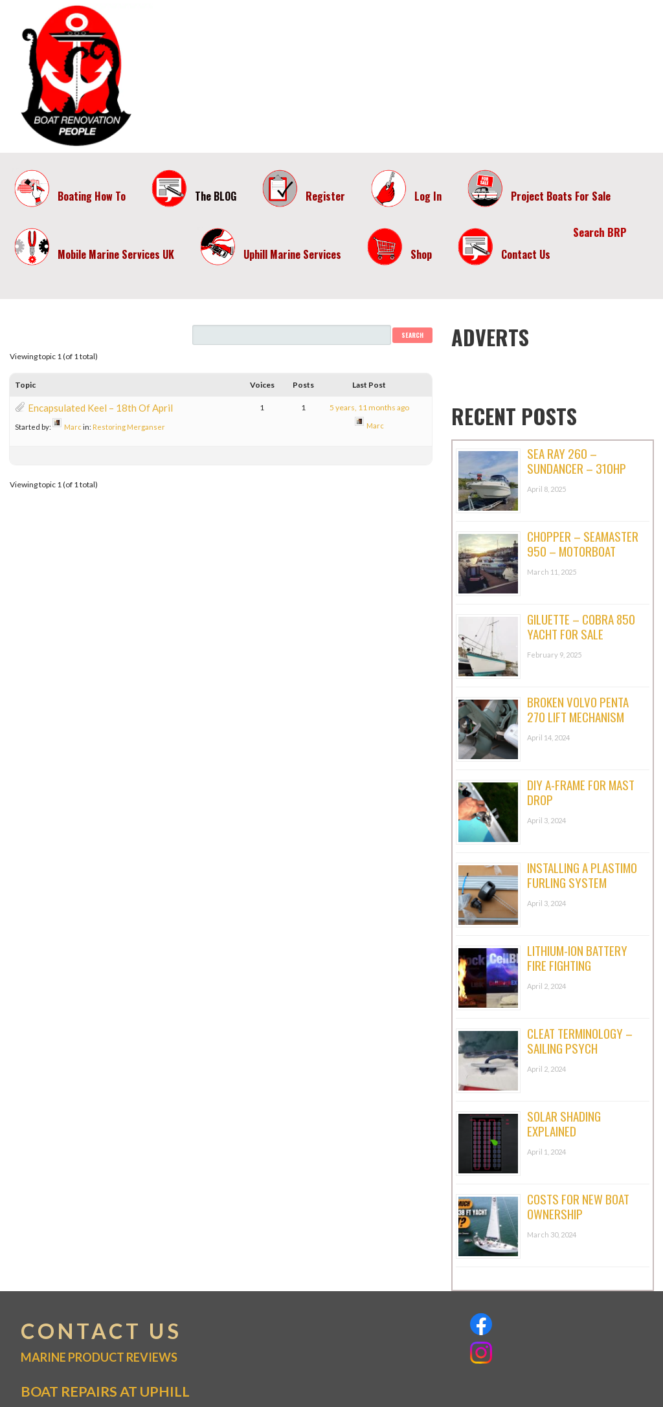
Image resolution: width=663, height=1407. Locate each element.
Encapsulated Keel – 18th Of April (100, 408)
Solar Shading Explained (564, 1123)
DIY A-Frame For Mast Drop (581, 791)
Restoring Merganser (129, 427)
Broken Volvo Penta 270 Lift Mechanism (578, 709)
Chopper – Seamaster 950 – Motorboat (582, 543)
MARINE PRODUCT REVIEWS (99, 1357)
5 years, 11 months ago (369, 407)
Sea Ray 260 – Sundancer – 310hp (576, 460)
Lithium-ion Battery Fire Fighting (577, 957)
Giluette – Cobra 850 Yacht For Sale (581, 626)
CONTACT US (101, 1331)
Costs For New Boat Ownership (578, 1206)
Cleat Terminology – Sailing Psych (580, 1040)
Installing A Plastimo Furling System (582, 874)
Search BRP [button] (600, 232)
